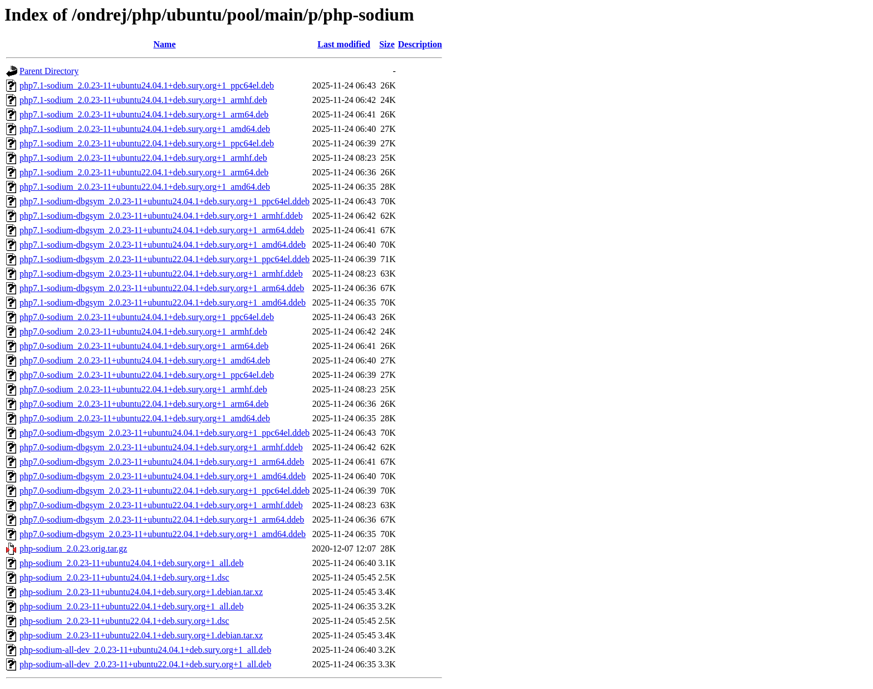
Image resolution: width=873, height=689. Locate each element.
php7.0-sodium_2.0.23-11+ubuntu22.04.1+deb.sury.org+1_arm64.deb (143, 404)
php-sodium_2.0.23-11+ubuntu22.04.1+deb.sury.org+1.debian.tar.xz (141, 635)
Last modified (343, 44)
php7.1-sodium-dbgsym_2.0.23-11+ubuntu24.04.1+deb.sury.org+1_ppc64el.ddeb (164, 201)
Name (165, 44)
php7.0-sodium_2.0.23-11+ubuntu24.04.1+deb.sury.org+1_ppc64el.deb (146, 317)
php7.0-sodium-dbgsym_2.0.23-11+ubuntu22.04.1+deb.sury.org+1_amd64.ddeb (162, 534)
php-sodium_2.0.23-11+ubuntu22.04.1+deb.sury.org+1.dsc (124, 621)
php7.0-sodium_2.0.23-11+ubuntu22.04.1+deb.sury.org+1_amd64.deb (144, 418)
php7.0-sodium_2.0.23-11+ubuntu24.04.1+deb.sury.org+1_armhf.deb (143, 331)
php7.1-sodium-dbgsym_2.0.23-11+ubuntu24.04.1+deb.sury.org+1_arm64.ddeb (161, 230)
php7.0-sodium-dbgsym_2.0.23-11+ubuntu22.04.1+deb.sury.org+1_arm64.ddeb (161, 519)
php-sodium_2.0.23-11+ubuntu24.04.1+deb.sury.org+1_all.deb (131, 563)
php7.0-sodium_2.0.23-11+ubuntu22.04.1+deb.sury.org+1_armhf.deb (143, 389)
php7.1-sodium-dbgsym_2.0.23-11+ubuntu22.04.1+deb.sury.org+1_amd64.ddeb (162, 302)
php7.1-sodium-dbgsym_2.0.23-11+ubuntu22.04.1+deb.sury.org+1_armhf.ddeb (161, 273)
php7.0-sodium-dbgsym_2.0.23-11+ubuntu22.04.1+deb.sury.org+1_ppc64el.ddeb (164, 490)
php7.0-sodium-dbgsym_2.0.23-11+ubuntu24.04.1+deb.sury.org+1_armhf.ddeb (161, 447)
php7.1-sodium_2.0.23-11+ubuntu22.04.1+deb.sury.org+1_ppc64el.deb (146, 143)
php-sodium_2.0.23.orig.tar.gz (73, 548)
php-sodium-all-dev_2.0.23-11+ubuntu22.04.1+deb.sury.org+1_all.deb (145, 664)
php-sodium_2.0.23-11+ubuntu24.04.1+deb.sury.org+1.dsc (124, 577)
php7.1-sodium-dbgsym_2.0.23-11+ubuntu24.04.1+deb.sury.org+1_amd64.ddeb (162, 244)
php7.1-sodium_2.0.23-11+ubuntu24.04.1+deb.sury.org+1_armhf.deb (143, 100)
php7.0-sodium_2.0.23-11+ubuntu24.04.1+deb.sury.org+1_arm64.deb (143, 346)
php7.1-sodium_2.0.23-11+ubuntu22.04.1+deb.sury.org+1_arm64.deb (143, 172)
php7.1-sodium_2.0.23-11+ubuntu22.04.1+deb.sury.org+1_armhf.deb (143, 158)
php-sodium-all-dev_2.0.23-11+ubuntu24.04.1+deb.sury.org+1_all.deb (145, 649)
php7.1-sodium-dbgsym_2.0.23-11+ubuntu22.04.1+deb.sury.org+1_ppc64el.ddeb (164, 259)
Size (387, 44)
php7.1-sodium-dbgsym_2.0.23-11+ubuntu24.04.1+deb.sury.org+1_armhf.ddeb (161, 215)
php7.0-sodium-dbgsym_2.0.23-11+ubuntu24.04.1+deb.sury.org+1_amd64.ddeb (162, 476)
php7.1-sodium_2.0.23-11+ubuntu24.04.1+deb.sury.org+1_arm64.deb (143, 114)
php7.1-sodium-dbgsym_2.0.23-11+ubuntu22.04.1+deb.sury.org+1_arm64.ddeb (161, 288)
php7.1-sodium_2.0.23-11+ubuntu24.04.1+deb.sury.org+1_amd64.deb (144, 129)
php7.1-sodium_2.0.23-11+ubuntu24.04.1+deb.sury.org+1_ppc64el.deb (146, 85)
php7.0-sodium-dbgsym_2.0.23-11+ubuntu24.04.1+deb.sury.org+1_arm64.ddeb (161, 461)
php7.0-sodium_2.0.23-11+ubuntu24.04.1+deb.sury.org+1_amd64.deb (144, 360)
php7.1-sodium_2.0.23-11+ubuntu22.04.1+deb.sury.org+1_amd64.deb (144, 186)
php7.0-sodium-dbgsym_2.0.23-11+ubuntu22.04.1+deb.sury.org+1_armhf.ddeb (161, 505)
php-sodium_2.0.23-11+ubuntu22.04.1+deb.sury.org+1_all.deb (131, 606)
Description (420, 44)
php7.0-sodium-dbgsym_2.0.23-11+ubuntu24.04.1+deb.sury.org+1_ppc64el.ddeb (164, 432)
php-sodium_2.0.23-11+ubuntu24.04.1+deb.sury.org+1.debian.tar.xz (141, 592)
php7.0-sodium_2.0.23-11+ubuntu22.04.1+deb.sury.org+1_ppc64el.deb (146, 375)
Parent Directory (49, 71)
